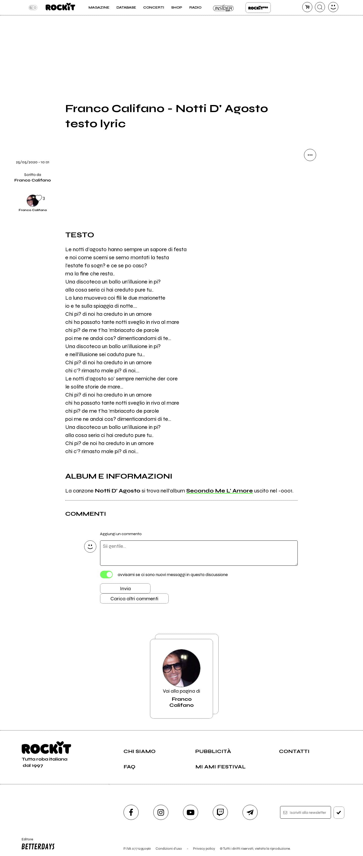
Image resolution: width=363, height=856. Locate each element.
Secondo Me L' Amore (219, 490)
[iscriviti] (339, 813)
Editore (37, 844)
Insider (223, 8)
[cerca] (320, 7)
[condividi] (310, 155)
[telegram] (250, 812)
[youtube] (190, 812)
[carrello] (307, 7)
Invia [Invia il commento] (125, 588)
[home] (60, 7)
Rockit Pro (258, 7)
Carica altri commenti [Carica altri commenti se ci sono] (134, 598)
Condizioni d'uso (169, 848)
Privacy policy (204, 848)
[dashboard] (333, 7)
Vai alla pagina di (181, 678)
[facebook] (131, 812)
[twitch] (220, 812)
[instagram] (160, 812)
